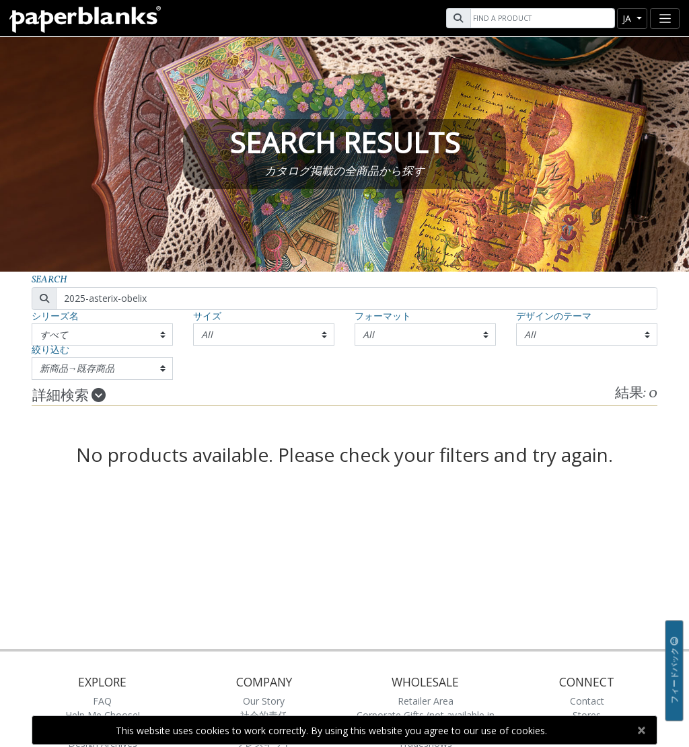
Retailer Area (426, 701)
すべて (54, 334)
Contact (587, 701)
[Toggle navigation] (665, 18)
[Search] (541, 18)
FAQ (102, 701)
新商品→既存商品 (77, 368)
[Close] (641, 730)
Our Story (264, 701)
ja (628, 18)
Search (49, 280)
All (207, 334)
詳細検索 (69, 396)
